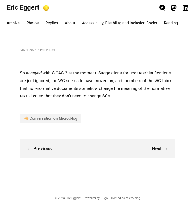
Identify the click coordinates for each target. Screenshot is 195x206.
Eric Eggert (23, 7)
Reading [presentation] (171, 23)
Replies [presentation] (51, 23)
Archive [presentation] (13, 23)
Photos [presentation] (32, 23)
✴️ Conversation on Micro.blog (50, 118)
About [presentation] (70, 23)
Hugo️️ (104, 198)
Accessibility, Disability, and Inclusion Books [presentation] (119, 23)
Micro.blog (133, 198)
